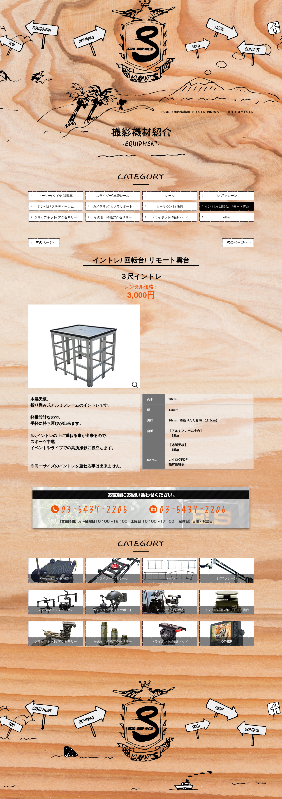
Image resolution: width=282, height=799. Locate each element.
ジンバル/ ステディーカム (55, 206)
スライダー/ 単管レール (112, 195)
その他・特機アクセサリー (113, 217)
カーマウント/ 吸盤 (169, 206)
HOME (166, 112)
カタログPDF (178, 459)
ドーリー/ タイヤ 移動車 (56, 195)
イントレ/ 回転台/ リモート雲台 (227, 206)
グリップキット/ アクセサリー (55, 217)
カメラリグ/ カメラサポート (113, 206)
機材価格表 (176, 464)
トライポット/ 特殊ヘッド (170, 217)
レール (170, 195)
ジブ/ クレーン (227, 195)
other (227, 217)
